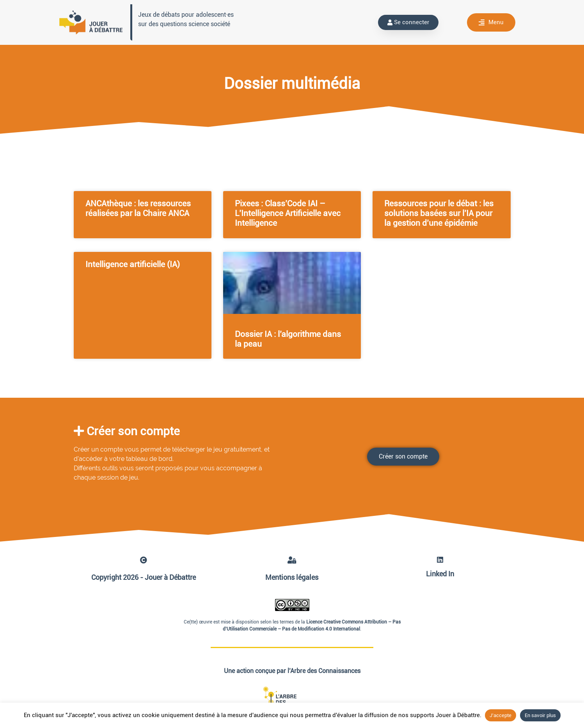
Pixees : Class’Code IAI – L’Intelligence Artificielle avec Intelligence (288, 213)
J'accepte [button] (500, 715)
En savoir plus (540, 715)
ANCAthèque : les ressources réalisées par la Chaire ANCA (138, 208)
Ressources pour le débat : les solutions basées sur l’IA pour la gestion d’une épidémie (438, 213)
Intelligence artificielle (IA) (132, 264)
